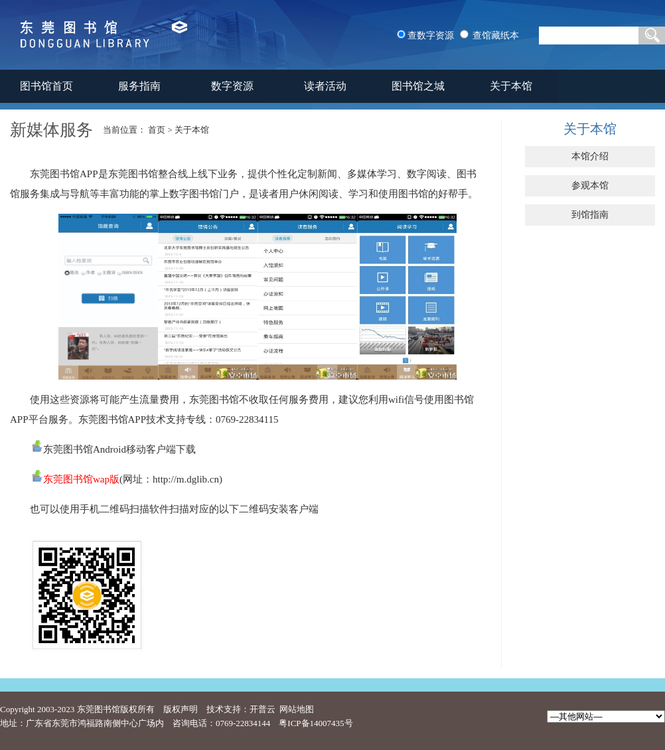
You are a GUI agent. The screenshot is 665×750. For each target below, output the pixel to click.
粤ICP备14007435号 (315, 723)
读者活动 (325, 86)
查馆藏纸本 (496, 35)
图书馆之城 (418, 86)
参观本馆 (590, 185)
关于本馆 (511, 86)
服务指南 (139, 86)
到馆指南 (590, 215)
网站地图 (296, 709)
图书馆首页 (46, 86)
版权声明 (180, 709)
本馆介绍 (590, 156)
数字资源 (232, 86)
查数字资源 (430, 35)
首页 (156, 130)
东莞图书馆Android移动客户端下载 (119, 449)
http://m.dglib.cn (186, 479)
